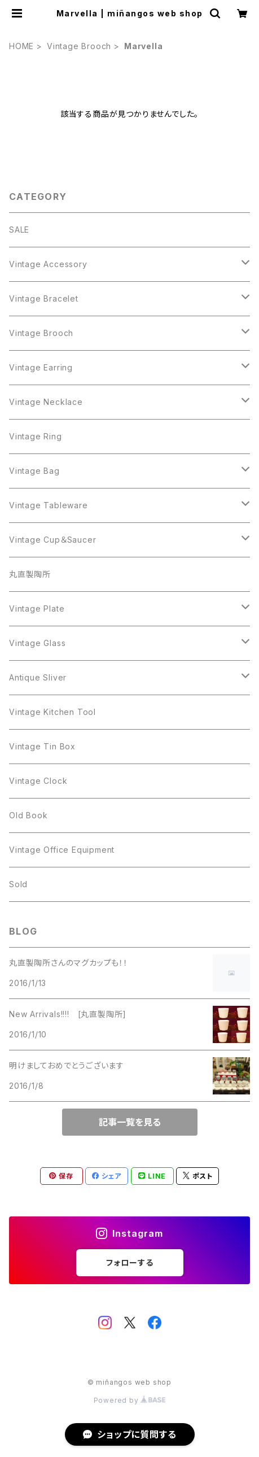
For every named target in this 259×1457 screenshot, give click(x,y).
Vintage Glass (37, 643)
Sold (18, 884)
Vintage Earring (41, 367)
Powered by (130, 1400)
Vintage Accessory (48, 264)
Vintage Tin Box (42, 746)
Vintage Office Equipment (62, 849)
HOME (21, 46)
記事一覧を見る (130, 1122)
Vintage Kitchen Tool (52, 712)
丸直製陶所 (30, 574)
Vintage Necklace (46, 402)
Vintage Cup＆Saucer (52, 539)
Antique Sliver (38, 677)
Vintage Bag (34, 471)
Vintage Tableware (48, 505)
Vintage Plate (36, 608)
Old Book (28, 815)
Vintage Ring (35, 436)
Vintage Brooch (79, 46)
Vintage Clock (38, 781)
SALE (19, 229)
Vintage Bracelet (43, 298)
